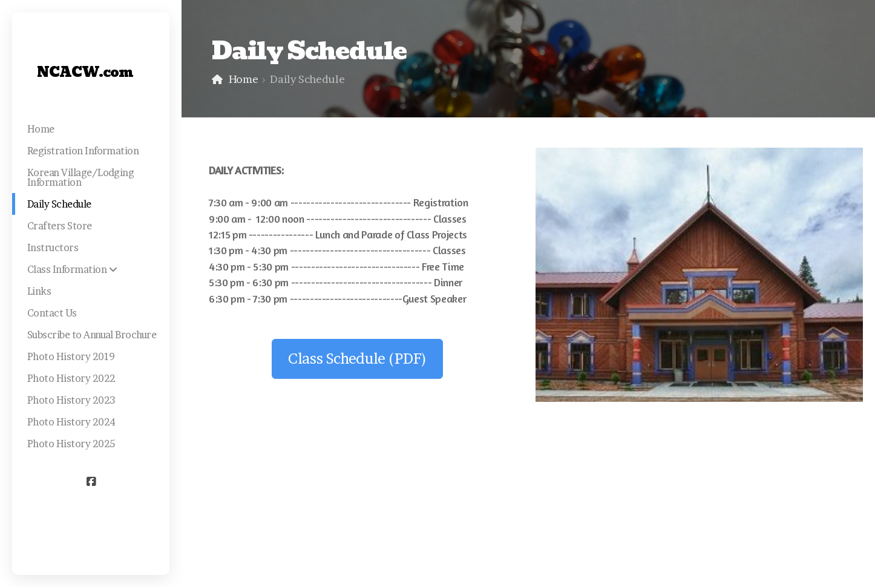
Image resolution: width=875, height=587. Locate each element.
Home (243, 79)
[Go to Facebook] (91, 482)
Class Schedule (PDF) (357, 358)
